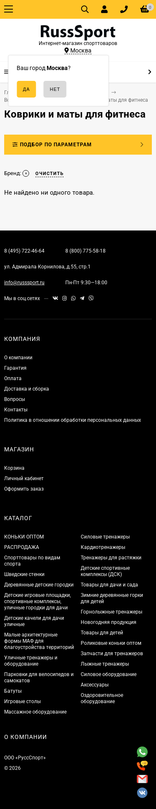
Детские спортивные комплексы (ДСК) (105, 571)
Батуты (13, 691)
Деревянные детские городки (39, 585)
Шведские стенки (24, 574)
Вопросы (14, 399)
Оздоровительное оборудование (102, 698)
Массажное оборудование (35, 712)
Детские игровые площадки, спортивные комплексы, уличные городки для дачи (37, 601)
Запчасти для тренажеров (112, 653)
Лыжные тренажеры (105, 664)
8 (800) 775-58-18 (85, 251)
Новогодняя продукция (108, 622)
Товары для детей (102, 633)
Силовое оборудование (108, 674)
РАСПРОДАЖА (21, 547)
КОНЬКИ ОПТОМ (24, 537)
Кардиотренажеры (103, 547)
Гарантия (15, 368)
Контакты (15, 410)
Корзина (14, 468)
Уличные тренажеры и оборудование (30, 661)
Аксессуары (95, 685)
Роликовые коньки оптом (111, 643)
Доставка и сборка (26, 389)
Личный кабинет (24, 478)
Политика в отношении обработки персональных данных (72, 420)
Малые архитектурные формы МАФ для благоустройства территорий (39, 641)
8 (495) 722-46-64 (24, 251)
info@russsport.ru (24, 283)
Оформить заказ (24, 489)
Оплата (13, 378)
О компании (18, 358)
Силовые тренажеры (105, 537)
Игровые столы (22, 701)
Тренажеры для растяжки (111, 558)
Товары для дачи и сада (109, 585)
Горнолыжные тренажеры (111, 612)
